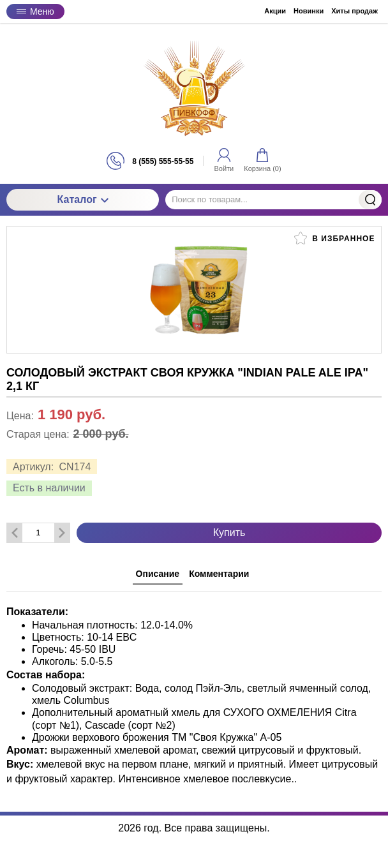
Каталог (82, 199)
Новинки (309, 11)
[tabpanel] (194, 689)
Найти (370, 199)
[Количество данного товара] (38, 532)
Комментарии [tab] (219, 574)
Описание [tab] (158, 574)
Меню (35, 11)
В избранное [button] (334, 238)
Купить (229, 532)
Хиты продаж (354, 11)
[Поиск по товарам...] (273, 199)
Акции (275, 11)
